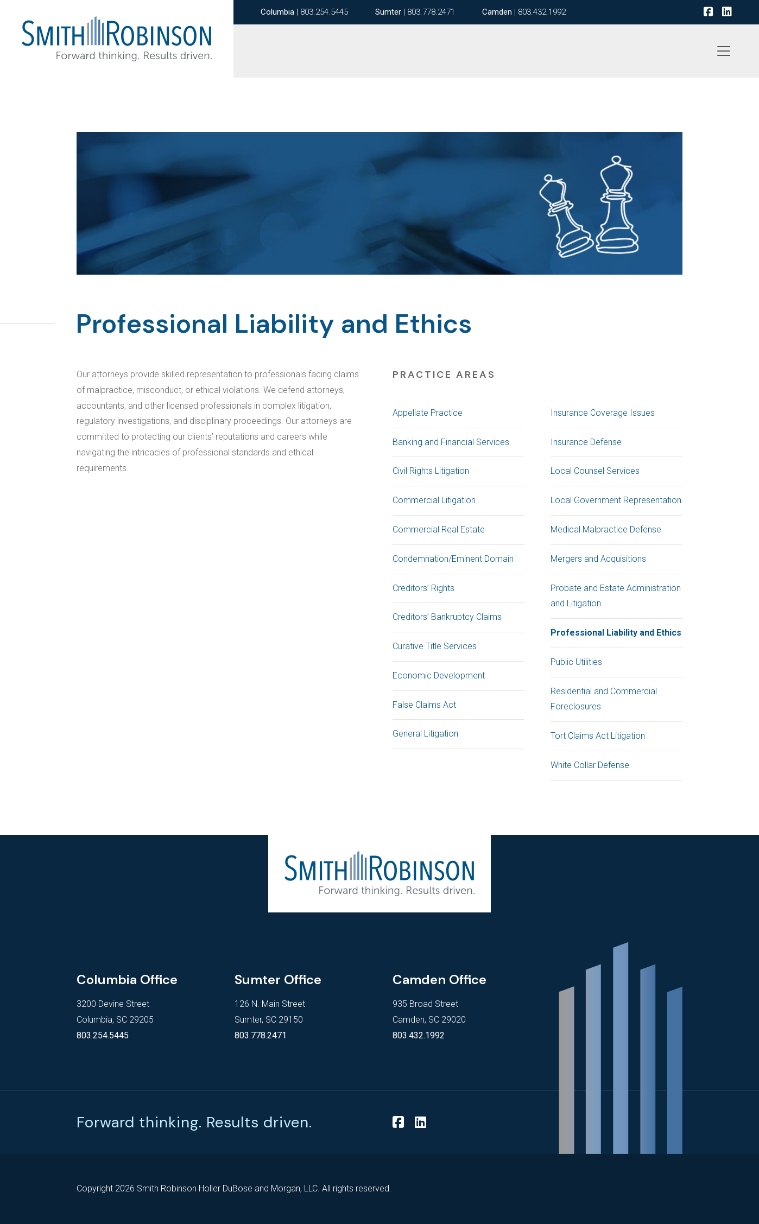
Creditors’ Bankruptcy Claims (447, 617)
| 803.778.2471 (415, 12)
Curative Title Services (435, 646)
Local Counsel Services (595, 471)
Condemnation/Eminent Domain (453, 559)
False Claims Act (424, 705)
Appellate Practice (428, 413)
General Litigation (425, 733)
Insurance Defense (586, 442)
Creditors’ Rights (423, 588)
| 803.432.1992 (524, 12)
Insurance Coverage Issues (603, 413)
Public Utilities (576, 662)
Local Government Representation (616, 500)
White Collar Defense (590, 765)
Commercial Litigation (434, 500)
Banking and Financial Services (451, 442)
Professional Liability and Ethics (616, 632)
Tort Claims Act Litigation (598, 736)
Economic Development (439, 675)
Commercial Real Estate (439, 529)
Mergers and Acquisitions (598, 559)
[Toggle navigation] (724, 51)
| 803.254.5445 (304, 12)
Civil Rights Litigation (431, 471)
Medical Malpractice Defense (606, 529)
